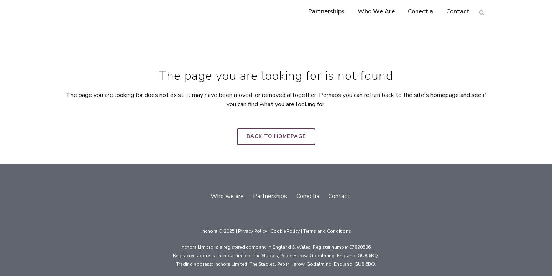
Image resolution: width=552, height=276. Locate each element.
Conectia (307, 196)
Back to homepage (276, 136)
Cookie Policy (285, 231)
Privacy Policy (252, 231)
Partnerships (270, 196)
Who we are (227, 196)
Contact (339, 196)
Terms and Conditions (327, 231)
